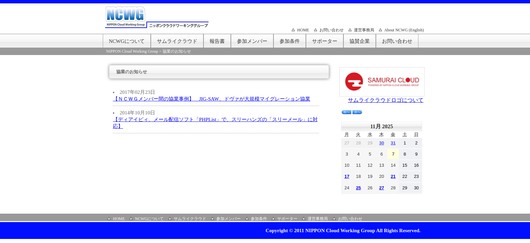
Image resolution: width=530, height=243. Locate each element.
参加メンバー (252, 41)
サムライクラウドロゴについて (386, 100)
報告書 (217, 41)
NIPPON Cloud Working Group (132, 51)
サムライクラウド (177, 41)
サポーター (324, 41)
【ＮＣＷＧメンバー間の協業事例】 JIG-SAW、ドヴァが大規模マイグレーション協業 (211, 99)
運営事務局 (364, 30)
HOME (303, 30)
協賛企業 (360, 41)
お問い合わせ (331, 30)
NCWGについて (127, 41)
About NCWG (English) (404, 30)
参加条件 (290, 41)
